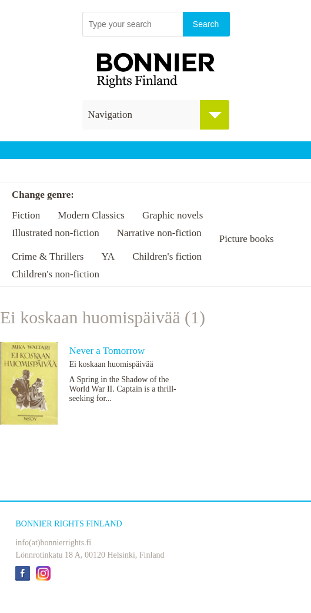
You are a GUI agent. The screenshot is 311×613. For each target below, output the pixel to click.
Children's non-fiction (55, 274)
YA (108, 256)
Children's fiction (167, 256)
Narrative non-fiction (159, 232)
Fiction (26, 215)
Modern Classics (91, 215)
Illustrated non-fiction (55, 232)
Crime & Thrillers (47, 256)
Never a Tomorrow (107, 350)
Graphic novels (172, 215)
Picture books (246, 238)
